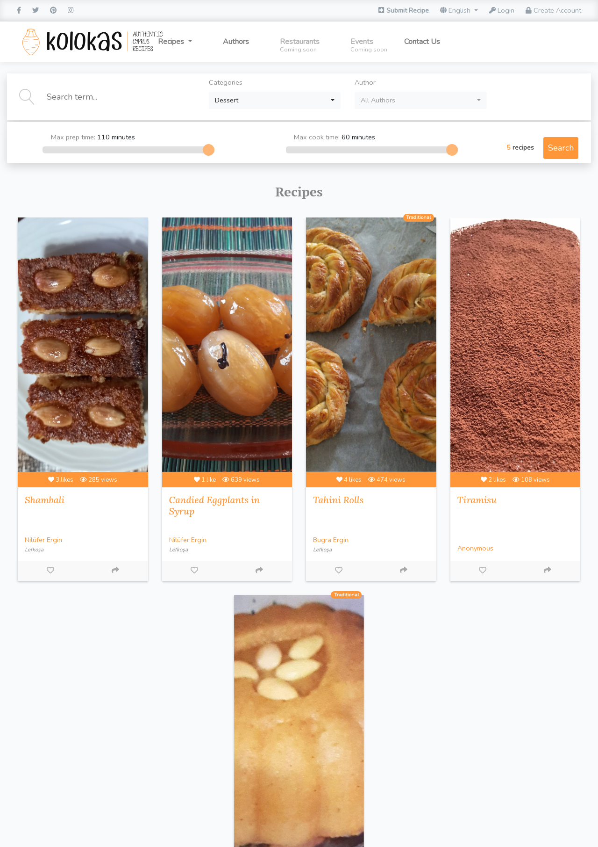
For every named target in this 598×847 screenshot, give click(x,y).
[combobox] (275, 100)
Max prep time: (105, 137)
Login (501, 10)
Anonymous (475, 548)
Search (561, 147)
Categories (225, 82)
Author (365, 82)
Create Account (553, 10)
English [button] (456, 10)
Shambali (44, 500)
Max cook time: (350, 137)
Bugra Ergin (331, 539)
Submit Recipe (403, 10)
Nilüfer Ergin (43, 539)
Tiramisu (477, 500)
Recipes (172, 41)
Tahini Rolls (338, 500)
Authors (236, 41)
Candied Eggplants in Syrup (214, 505)
